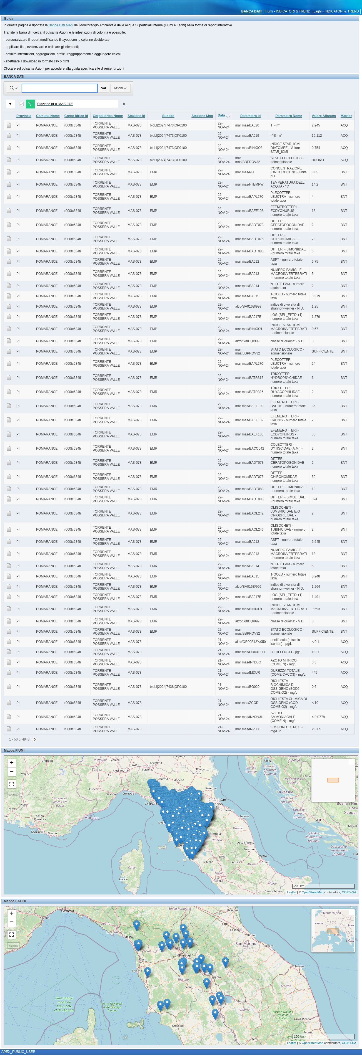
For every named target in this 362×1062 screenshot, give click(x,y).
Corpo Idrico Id (76, 116)
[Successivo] (34, 739)
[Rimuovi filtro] (124, 104)
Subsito (168, 116)
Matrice (346, 116)
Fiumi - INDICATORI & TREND (287, 11)
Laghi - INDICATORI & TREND (336, 11)
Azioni (120, 88)
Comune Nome (48, 116)
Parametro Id (250, 116)
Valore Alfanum (324, 116)
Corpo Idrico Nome (108, 116)
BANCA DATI (251, 11)
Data (225, 115)
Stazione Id (136, 116)
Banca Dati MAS (61, 25)
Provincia (23, 116)
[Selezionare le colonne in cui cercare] (14, 88)
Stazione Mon (202, 116)
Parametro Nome (288, 116)
